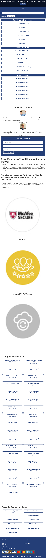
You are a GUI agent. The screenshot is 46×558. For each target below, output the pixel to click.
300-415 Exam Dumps (12, 439)
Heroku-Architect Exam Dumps (12, 368)
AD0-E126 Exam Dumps (33, 368)
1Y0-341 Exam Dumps (12, 431)
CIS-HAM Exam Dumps (12, 454)
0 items (3, 16)
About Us (4, 543)
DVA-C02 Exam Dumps (33, 454)
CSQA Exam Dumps (12, 470)
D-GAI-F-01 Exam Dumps (12, 400)
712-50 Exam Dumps (12, 493)
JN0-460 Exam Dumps (12, 415)
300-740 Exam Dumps (33, 384)
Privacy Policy (27, 543)
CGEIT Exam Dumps (12, 485)
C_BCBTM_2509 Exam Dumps (12, 361)
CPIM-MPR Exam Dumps (33, 477)
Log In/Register (11, 16)
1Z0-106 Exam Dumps (12, 392)
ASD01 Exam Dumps (12, 477)
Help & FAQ (4, 546)
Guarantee (26, 542)
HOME (3, 542)
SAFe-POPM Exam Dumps (33, 431)
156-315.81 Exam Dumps (12, 384)
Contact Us (4, 544)
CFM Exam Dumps (33, 415)
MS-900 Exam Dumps (12, 407)
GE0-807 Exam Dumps (33, 400)
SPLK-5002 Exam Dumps (33, 470)
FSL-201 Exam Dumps (33, 462)
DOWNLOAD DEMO (8, 152)
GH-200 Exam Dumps (33, 392)
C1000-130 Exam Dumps (33, 439)
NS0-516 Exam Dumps (33, 446)
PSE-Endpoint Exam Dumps (12, 376)
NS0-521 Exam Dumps (33, 423)
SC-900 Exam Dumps (33, 376)
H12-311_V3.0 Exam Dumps (33, 407)
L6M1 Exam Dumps (12, 462)
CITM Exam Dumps (12, 423)
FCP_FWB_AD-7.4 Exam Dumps (33, 485)
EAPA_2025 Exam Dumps (12, 446)
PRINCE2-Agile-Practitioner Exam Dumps (33, 362)
